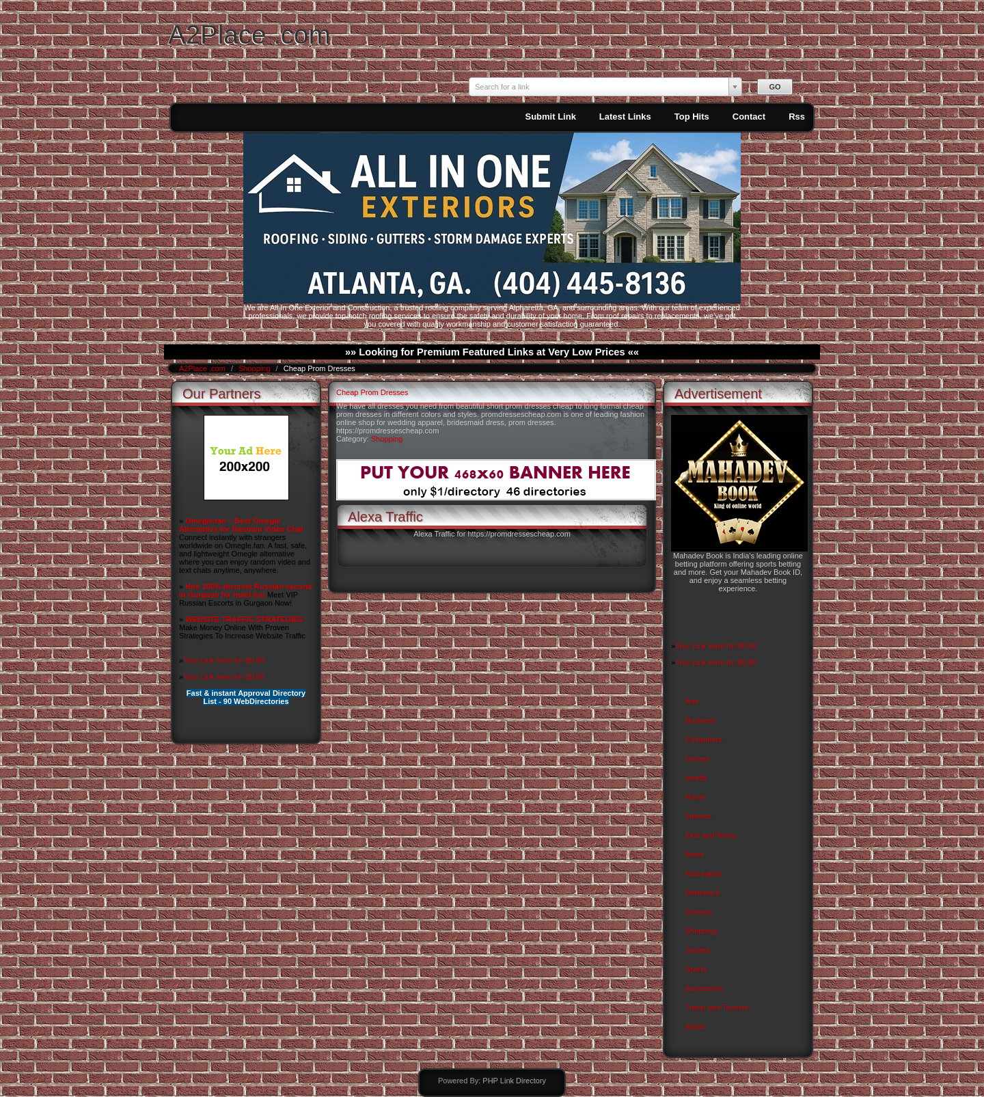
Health (696, 778)
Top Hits (691, 116)
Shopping (255, 368)
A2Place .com (249, 34)
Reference (702, 893)
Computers (703, 739)
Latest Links (625, 116)
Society (697, 950)
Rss (797, 116)
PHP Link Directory (514, 1080)
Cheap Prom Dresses (372, 392)
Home (695, 797)
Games (697, 759)
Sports (696, 969)
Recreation (703, 873)
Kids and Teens (711, 835)
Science (698, 912)
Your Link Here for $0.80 (223, 660)
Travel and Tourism (717, 1007)
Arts (692, 701)
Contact (749, 116)
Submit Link (550, 116)
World (695, 1026)
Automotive (704, 988)
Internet (698, 816)
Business (700, 720)
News (695, 854)
